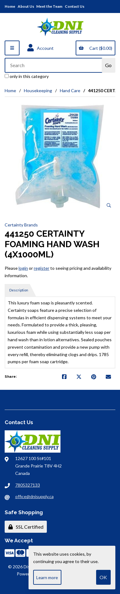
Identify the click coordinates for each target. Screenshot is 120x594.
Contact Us (74, 6)
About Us (26, 6)
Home (10, 6)
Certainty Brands (21, 224)
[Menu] (12, 48)
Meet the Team (49, 6)
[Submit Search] (108, 65)
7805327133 (27, 485)
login (23, 268)
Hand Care (70, 90)
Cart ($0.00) (95, 48)
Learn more (47, 577)
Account (40, 48)
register (41, 268)
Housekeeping (38, 90)
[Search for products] (54, 65)
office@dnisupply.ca (34, 496)
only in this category (27, 76)
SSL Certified (25, 527)
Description (18, 290)
